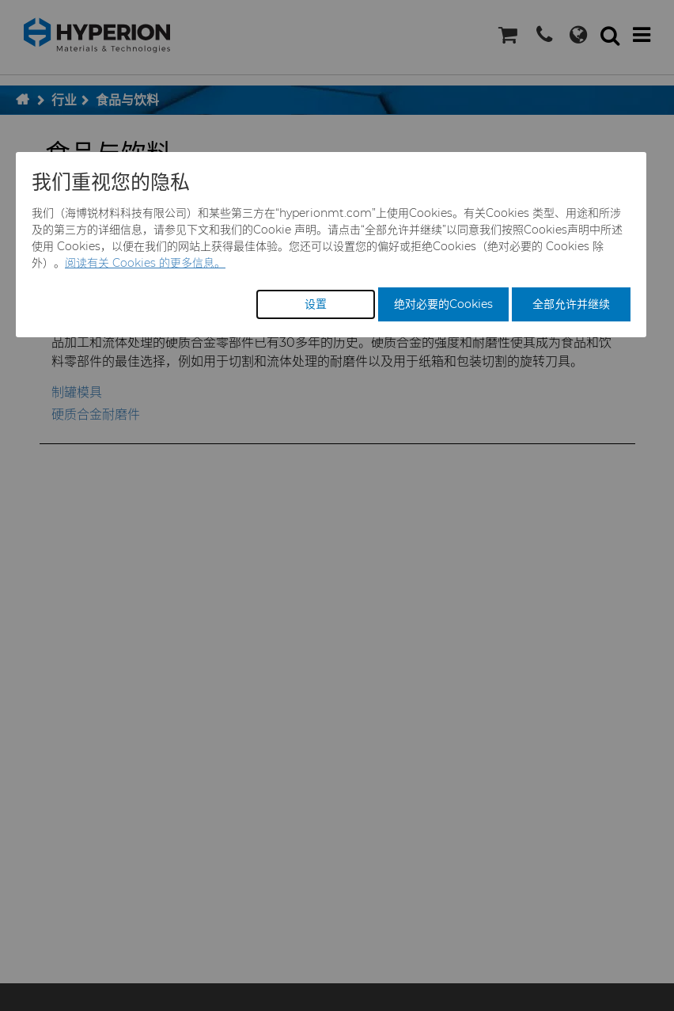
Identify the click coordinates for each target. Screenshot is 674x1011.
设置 (316, 304)
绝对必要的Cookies (443, 304)
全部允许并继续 (571, 304)
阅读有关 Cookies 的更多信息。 (145, 263)
